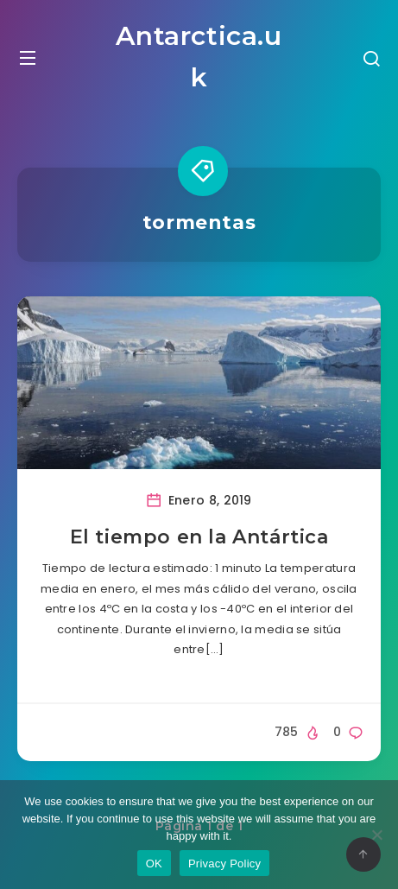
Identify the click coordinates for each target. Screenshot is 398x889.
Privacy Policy (224, 863)
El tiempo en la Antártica (199, 537)
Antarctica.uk (198, 56)
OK (154, 863)
